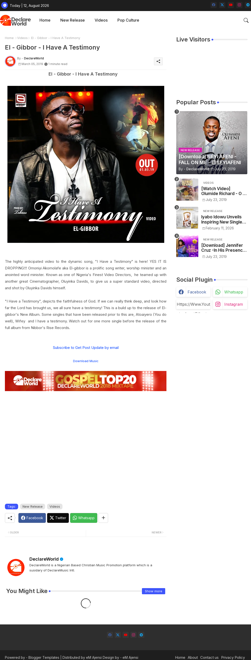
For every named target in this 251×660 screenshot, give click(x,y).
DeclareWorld (44, 559)
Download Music (86, 361)
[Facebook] (32, 518)
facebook (197, 292)
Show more (153, 591)
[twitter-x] (222, 5)
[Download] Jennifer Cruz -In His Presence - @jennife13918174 (223, 248)
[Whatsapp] (83, 518)
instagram (233, 304)
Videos (101, 20)
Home (44, 20)
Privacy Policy (233, 657)
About (193, 657)
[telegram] (248, 5)
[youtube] (231, 5)
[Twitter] (58, 518)
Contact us (209, 657)
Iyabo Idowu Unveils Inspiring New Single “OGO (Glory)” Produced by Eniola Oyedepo (221, 219)
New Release (72, 20)
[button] (246, 20)
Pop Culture (128, 20)
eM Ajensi (94, 657)
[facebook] (214, 5)
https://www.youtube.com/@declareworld (193, 305)
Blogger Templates (43, 657)
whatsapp (233, 292)
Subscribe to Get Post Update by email (86, 347)
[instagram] (239, 5)
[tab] (45, 20)
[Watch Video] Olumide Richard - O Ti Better (224, 191)
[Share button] (103, 518)
